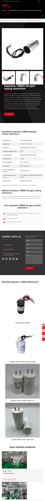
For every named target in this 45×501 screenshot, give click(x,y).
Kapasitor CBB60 (21, 20)
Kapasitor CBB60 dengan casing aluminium (34, 20)
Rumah (3, 10)
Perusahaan (23, 10)
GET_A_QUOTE (9, 114)
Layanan (19, 10)
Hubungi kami (39, 10)
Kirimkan (29, 268)
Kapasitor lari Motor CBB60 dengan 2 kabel (22, 361)
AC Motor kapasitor (13, 20)
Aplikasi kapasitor (12, 10)
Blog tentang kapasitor (22, 447)
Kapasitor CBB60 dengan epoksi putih (22, 439)
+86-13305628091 (6, 1)
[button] (43, 77)
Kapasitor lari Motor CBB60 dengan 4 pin (22, 400)
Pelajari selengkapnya (9, 479)
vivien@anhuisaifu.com (16, 1)
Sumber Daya (29, 10)
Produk (7, 10)
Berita (34, 10)
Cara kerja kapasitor (8, 473)
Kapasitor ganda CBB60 (22, 323)
